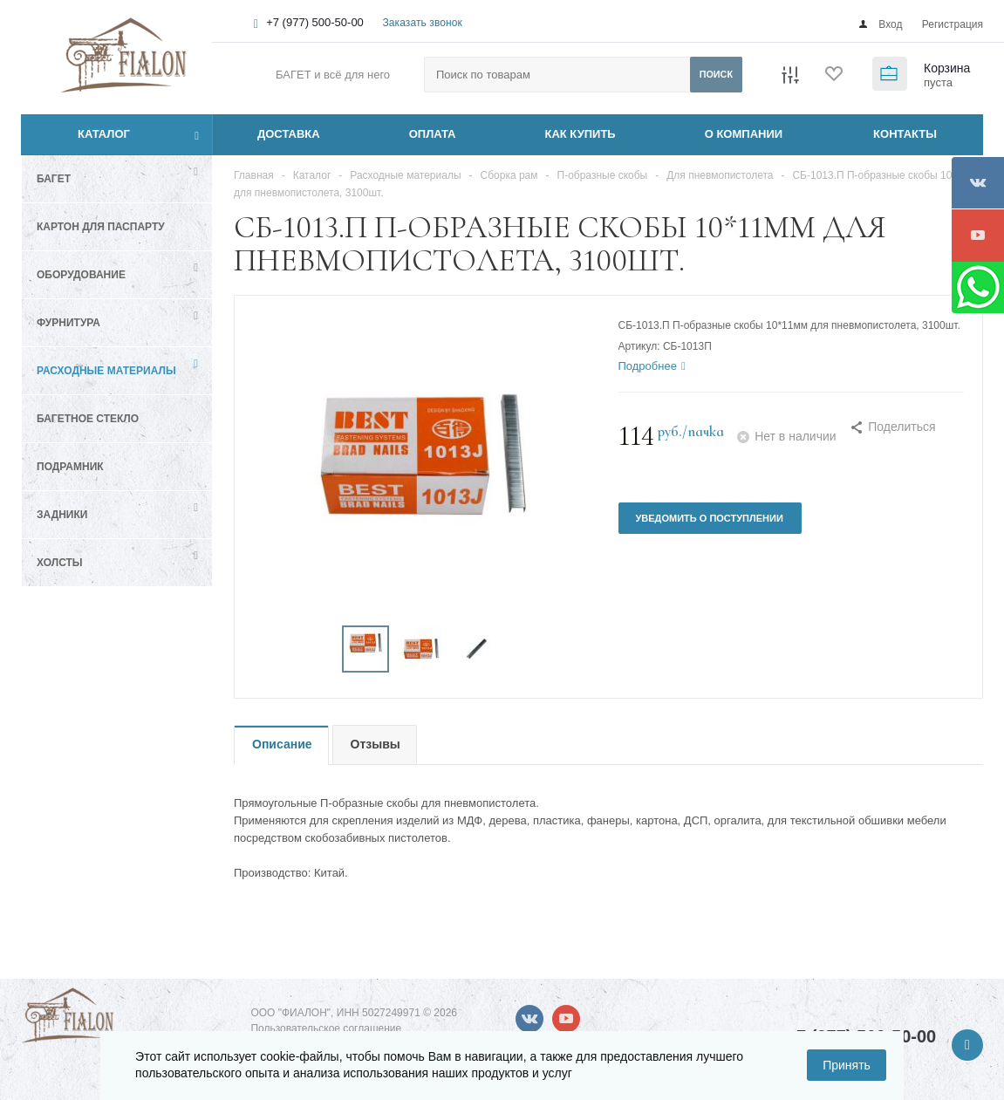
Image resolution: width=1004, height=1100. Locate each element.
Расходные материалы (106, 371)
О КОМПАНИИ (743, 133)
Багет (54, 179)
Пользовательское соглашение (325, 1028)
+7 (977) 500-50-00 (315, 22)
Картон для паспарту (101, 227)
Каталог (84, 134)
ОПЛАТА (432, 133)
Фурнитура (68, 323)
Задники (62, 515)
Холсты (60, 563)
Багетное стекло (88, 419)
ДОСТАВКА (288, 133)
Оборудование (81, 275)
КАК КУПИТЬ (580, 133)
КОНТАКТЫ (905, 133)
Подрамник (70, 467)
